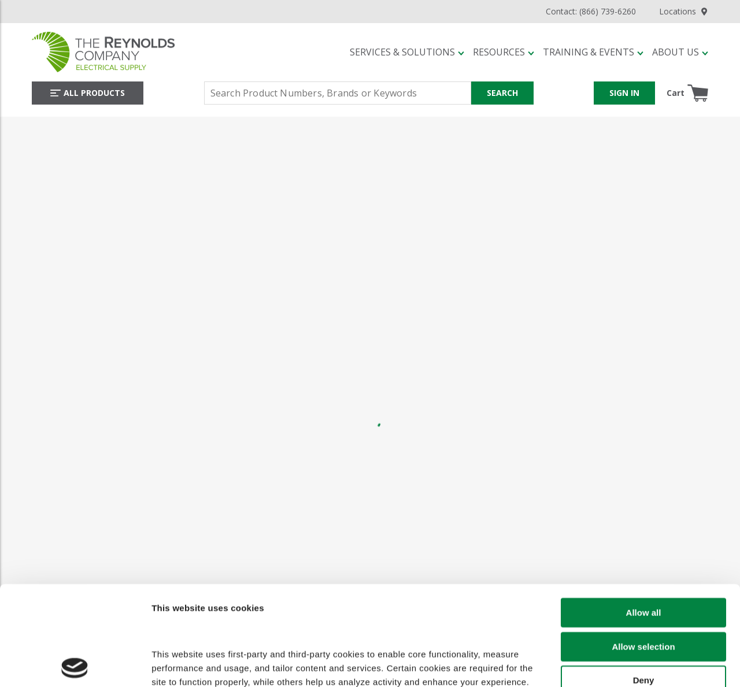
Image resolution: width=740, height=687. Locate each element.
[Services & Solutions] (407, 52)
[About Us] (680, 52)
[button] (407, 52)
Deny (643, 584)
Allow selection (643, 550)
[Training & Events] (593, 52)
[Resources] (503, 52)
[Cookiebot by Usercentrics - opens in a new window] (74, 668)
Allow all (643, 517)
